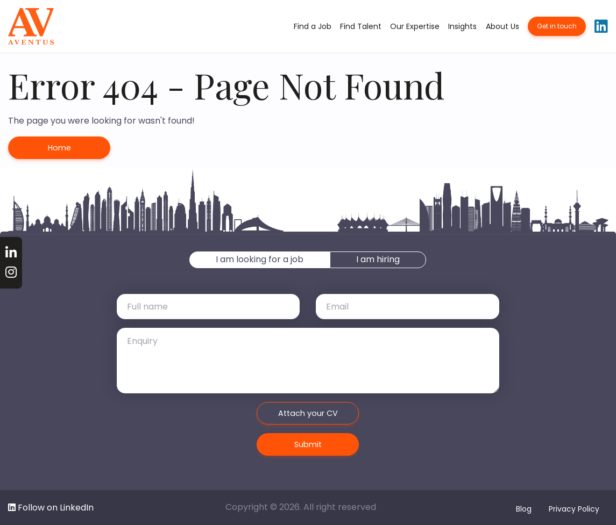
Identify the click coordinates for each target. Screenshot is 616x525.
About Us (502, 26)
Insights (462, 26)
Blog (524, 509)
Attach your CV (308, 413)
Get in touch (557, 26)
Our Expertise (415, 26)
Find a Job (312, 26)
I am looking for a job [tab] (259, 259)
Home (59, 147)
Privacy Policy (574, 509)
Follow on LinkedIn (51, 507)
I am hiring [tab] (378, 259)
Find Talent (360, 26)
